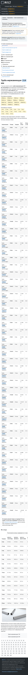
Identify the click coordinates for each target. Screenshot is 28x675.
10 (7, 640)
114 (24, 649)
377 (2, 655)
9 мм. (3, 111)
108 (22, 649)
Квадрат (5, 58)
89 (8, 649)
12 (9, 640)
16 (16, 640)
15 (14, 640)
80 (25, 646)
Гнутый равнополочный (8, 70)
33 (22, 642)
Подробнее (18, 33)
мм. (4, 98)
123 (8, 651)
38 (6, 644)
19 (21, 640)
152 (22, 651)
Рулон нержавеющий (8, 56)
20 (23, 640)
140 (16, 651)
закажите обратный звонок (11, 522)
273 (22, 653)
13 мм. (19, 111)
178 (8, 653)
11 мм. (11, 111)
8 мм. (22, 109)
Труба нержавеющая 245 (14, 636)
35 (2, 644)
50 (18, 644)
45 (13, 644)
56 (2, 646)
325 (25, 653)
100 (16, 649)
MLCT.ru (4, 659)
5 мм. (11, 109)
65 (11, 646)
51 (20, 644)
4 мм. (3, 109)
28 (15, 642)
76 (22, 646)
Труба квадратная (6, 52)
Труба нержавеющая (8, 43)
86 (6, 649)
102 (19, 649)
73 (18, 646)
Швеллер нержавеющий (9, 66)
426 (5, 655)
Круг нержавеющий (7, 60)
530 (8, 655)
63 (8, 646)
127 (11, 651)
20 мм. (7, 113)
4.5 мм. (6, 109)
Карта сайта (19, 669)
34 (25, 642)
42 (11, 644)
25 (11, 642)
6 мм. (15, 109)
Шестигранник (6, 62)
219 (16, 653)
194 (13, 653)
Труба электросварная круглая (9, 47)
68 (13, 646)
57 (4, 646)
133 (13, 651)
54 (25, 644)
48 (15, 644)
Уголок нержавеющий (8, 75)
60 (6, 646)
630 (11, 655)
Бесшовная (5, 45)
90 (11, 649)
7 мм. (19, 109)
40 (8, 644)
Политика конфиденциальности (9, 671)
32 (20, 642)
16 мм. (3, 113)
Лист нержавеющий (7, 54)
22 (4, 642)
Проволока (5, 64)
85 (4, 649)
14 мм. (24, 111)
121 (5, 651)
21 (2, 642)
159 (25, 651)
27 (13, 642)
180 (11, 653)
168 (5, 653)
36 (4, 644)
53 (22, 644)
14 (12, 640)
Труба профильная (6, 50)
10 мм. (6, 111)
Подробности (16, 26)
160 (2, 653)
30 (18, 642)
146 (19, 651)
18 (18, 640)
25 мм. (11, 113)
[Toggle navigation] (25, 2)
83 (2, 649)
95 (13, 649)
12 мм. (15, 111)
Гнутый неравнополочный (8, 72)
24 (8, 642)
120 (2, 651)
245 (19, 653)
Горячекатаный (6, 68)
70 (15, 646)
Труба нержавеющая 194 (14, 634)
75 (20, 646)
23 (6, 642)
